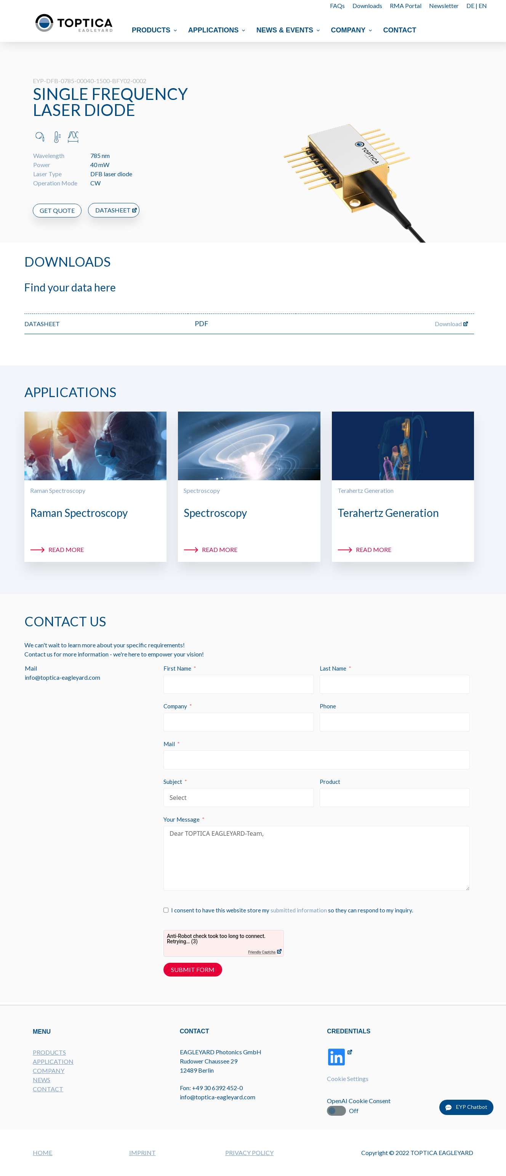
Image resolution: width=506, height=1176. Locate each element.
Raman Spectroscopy (57, 490)
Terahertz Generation (366, 490)
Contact (399, 30)
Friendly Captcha (262, 953)
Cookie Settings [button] (348, 1078)
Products (155, 30)
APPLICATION (53, 1060)
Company (352, 30)
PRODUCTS (49, 1051)
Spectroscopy (202, 490)
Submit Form (193, 969)
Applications (217, 30)
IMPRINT (142, 1152)
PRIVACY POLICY (249, 1152)
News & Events (289, 30)
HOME (42, 1152)
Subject (173, 782)
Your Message (182, 819)
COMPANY (48, 1069)
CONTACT (48, 1088)
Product (330, 782)
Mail (169, 744)
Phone (328, 706)
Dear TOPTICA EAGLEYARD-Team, (316, 858)
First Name (178, 668)
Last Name (333, 668)
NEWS (41, 1079)
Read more (66, 549)
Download (448, 323)
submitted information (299, 910)
